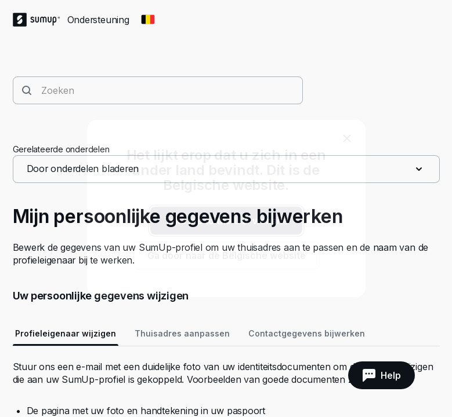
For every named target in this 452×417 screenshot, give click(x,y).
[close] (347, 138)
